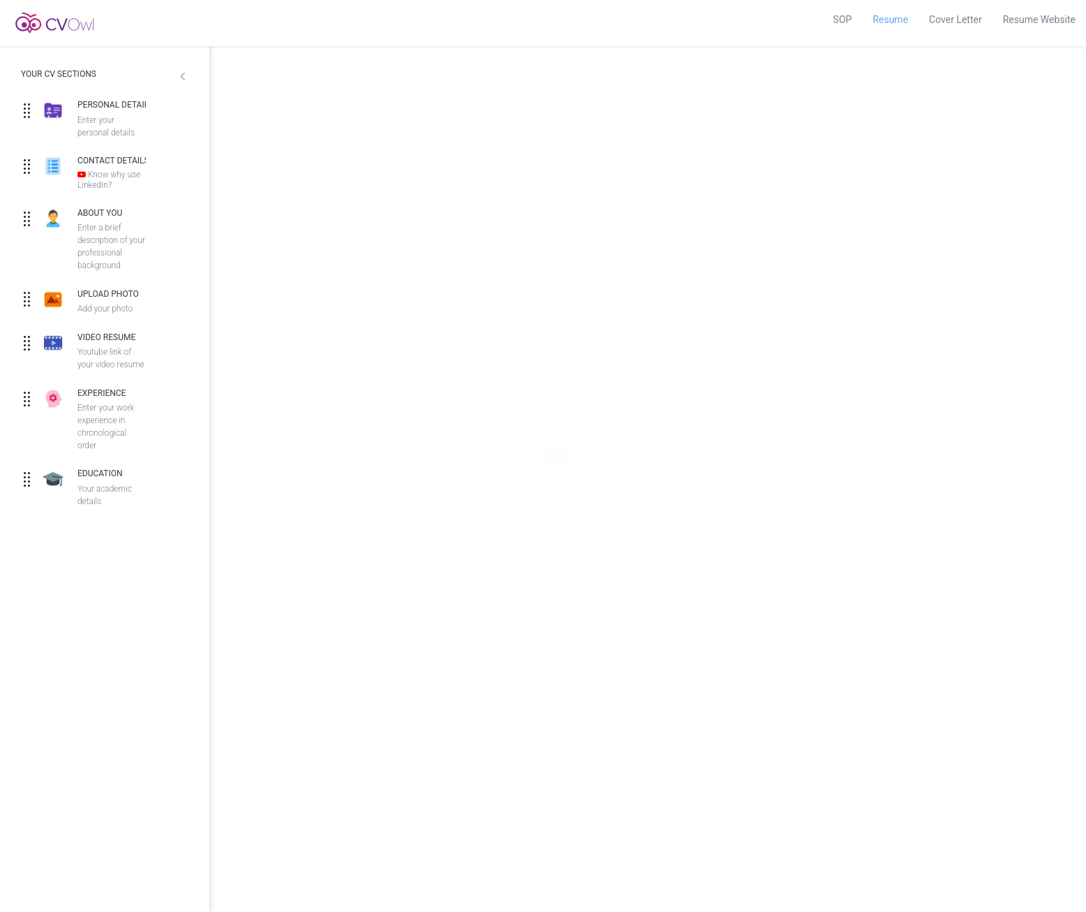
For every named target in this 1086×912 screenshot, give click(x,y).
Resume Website (1039, 19)
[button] (182, 78)
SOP (842, 19)
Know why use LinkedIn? (108, 180)
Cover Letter (955, 19)
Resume (890, 19)
